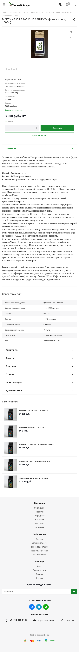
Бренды (39, 574)
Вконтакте (32, 607)
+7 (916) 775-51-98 (18, 620)
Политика (39, 527)
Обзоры (39, 578)
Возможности (39, 555)
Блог (39, 566)
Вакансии (39, 519)
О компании (39, 508)
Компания (39, 503)
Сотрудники (39, 516)
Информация (39, 534)
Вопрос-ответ (39, 570)
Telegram (39, 607)
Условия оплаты (39, 543)
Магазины (39, 523)
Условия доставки (39, 547)
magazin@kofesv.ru (46, 620)
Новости (39, 512)
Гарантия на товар (39, 551)
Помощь (39, 539)
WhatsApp (46, 607)
